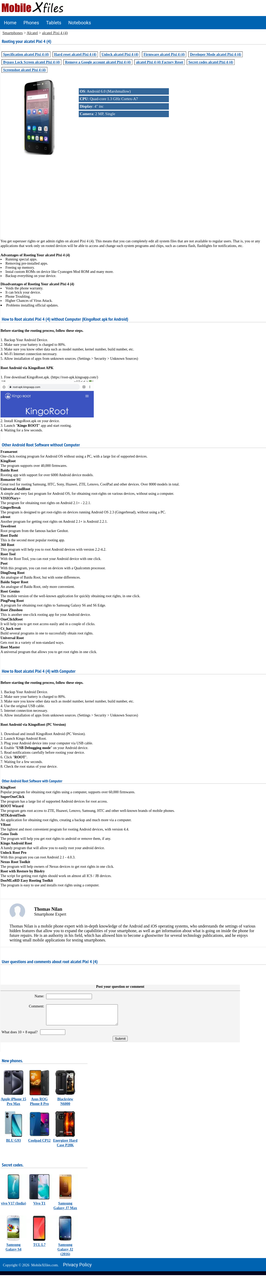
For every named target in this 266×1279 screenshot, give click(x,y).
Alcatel (32, 33)
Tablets (53, 22)
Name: (36, 996)
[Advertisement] (133, 193)
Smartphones (13, 33)
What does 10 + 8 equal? (20, 1036)
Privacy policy (77, 1268)
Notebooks (79, 22)
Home (10, 22)
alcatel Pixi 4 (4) (55, 33)
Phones (31, 22)
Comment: (33, 1006)
